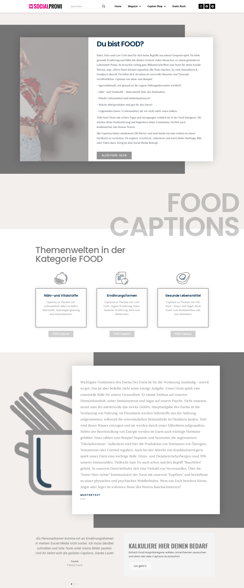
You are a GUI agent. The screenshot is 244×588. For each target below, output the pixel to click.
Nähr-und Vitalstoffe (61, 295)
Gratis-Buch (179, 6)
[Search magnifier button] (103, 6)
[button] (32, 556)
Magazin (134, 6)
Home (118, 6)
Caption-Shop (156, 6)
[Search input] (86, 6)
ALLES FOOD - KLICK (114, 155)
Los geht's (140, 566)
